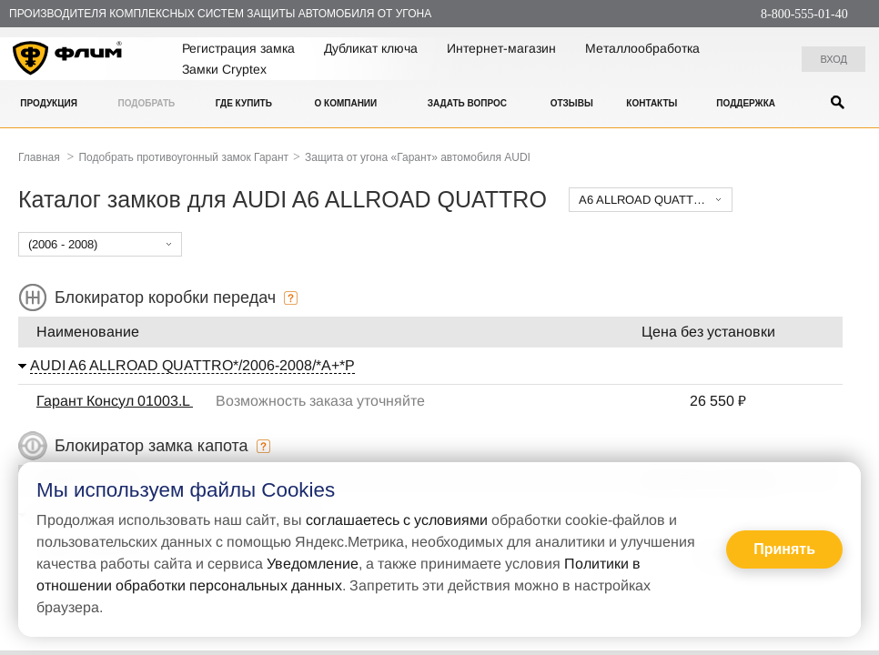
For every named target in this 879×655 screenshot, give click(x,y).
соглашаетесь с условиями (397, 520)
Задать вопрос (467, 103)
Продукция (48, 103)
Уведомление (313, 563)
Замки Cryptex (224, 69)
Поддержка (745, 103)
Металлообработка (642, 48)
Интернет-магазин (501, 48)
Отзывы (572, 103)
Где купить (244, 103)
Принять (784, 549)
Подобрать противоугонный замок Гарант (183, 157)
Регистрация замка (238, 48)
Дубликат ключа (371, 48)
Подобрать (146, 103)
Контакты (651, 103)
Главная (39, 157)
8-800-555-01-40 (804, 14)
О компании (345, 103)
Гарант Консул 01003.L (114, 400)
